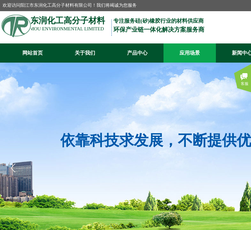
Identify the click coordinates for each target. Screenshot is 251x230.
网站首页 (32, 53)
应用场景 (189, 53)
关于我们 (85, 53)
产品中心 (137, 53)
